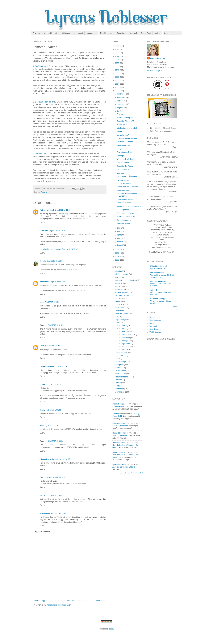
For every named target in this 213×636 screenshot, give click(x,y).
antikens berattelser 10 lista (123, 467)
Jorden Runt (146, 33)
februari (120, 242)
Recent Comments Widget (134, 473)
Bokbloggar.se (155, 320)
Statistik (118, 383)
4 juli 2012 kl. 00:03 (53, 410)
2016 (117, 77)
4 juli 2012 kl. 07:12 (52, 425)
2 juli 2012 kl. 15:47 (58, 282)
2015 (117, 80)
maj (119, 231)
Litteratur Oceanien (122, 338)
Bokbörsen (154, 323)
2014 (117, 84)
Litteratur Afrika (121, 326)
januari (120, 245)
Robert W (116, 414)
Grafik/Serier (120, 304)
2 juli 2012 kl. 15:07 (54, 261)
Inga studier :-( (122, 173)
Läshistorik (133, 33)
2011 (117, 249)
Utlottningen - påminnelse (127, 176)
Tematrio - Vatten (123, 224)
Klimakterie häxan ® (158, 266)
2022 (117, 56)
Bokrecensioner (121, 292)
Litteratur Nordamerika (123, 335)
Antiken (157, 33)
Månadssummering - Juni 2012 (129, 206)
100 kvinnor (65, 33)
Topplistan (121, 33)
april (119, 235)
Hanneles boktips (119, 433)
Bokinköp (118, 286)
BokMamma (45, 282)
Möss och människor (125, 203)
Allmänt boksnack (122, 274)
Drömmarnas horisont (125, 199)
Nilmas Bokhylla (47, 459)
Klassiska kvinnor (121, 313)
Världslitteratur (155, 332)
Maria (42, 410)
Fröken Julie (121, 125)
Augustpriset (91, 33)
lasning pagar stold (120, 406)
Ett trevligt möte (123, 210)
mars (119, 238)
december (121, 94)
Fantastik (118, 301)
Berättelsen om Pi (43, 66)
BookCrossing (155, 329)
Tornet (119, 131)
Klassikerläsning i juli (125, 118)
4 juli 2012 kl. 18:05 (62, 459)
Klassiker (118, 310)
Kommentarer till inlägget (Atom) (59, 605)
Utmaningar (119, 389)
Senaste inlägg (39, 601)
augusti (120, 108)
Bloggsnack (119, 283)
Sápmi (166, 33)
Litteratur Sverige (121, 341)
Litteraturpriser (120, 350)
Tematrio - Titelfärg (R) (125, 121)
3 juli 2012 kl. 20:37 (54, 384)
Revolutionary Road (124, 152)
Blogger (110, 629)
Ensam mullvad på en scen (127, 187)
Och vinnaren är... (124, 169)
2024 (117, 49)
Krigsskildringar (121, 319)
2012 (117, 91)
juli (118, 111)
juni (119, 228)
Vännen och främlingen (126, 159)
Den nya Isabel (123, 163)
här (64, 270)
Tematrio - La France (125, 166)
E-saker (120, 114)
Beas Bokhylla (46, 477)
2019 (117, 67)
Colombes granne (124, 220)
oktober (120, 101)
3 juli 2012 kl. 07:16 (52, 346)
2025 (117, 46)
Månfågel (120, 156)
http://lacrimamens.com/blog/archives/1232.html (59, 249)
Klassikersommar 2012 (126, 217)
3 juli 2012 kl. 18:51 (62, 366)
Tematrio (44, 192)
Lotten (42, 384)
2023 (117, 53)
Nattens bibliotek (47, 210)
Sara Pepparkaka (47, 366)
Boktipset (153, 326)
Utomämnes (119, 392)
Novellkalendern (106, 33)
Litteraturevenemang (123, 347)
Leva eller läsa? (123, 135)
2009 (117, 256)
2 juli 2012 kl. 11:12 (62, 210)
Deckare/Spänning (122, 295)
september (121, 104)
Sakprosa (118, 380)
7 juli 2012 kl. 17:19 (60, 477)
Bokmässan (119, 289)
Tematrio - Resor (123, 145)
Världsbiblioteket (50, 33)
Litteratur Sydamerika (123, 344)
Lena (42, 302)
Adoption (118, 271)
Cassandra (44, 231)
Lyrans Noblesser (119, 404)
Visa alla (175, 306)
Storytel (120, 149)
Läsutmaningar (120, 362)
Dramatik (118, 298)
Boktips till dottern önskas (127, 138)
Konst (117, 316)
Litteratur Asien (120, 328)
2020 (117, 63)
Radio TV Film (120, 374)
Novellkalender (120, 371)
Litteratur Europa (121, 332)
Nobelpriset (78, 33)
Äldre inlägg (100, 601)
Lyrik (116, 359)
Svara (42, 222)
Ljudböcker (119, 356)
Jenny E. (43, 495)
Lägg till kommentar (42, 531)
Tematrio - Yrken (123, 190)
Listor (117, 323)
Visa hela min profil (154, 71)
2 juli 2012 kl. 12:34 (57, 231)
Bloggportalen (155, 317)
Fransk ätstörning (124, 183)
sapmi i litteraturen (120, 426)
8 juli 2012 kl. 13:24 (58, 513)
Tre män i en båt (42, 154)
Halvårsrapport (123, 180)
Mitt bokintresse (157, 273)
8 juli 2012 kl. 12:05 (55, 495)
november (121, 97)
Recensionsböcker (122, 377)
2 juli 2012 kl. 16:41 (52, 302)
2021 (117, 60)
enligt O (153, 290)
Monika (43, 261)
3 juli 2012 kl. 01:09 (55, 325)
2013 (117, 87)
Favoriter (36, 33)
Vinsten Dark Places (125, 142)
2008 (117, 260)
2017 (117, 74)
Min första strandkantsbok (127, 128)
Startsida (70, 601)
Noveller (118, 368)
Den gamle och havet (44, 102)
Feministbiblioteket (158, 281)
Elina (42, 425)
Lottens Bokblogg (158, 299)
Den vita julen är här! (158, 268)
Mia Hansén (45, 513)
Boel (42, 346)
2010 (117, 253)
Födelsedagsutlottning (125, 213)
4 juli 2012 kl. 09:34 (55, 441)
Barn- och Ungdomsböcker (125, 280)
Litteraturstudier (121, 353)
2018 (117, 70)
